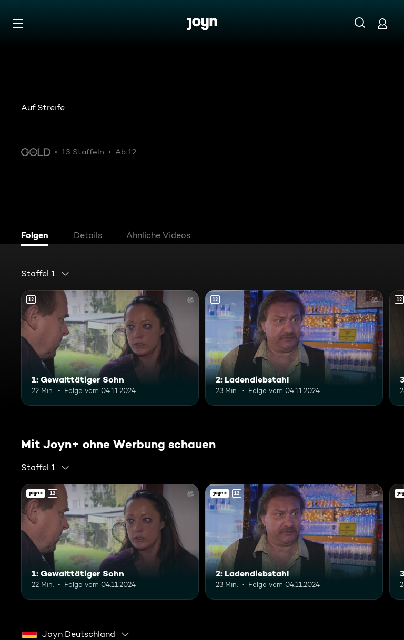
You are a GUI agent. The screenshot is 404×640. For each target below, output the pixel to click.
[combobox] (45, 273)
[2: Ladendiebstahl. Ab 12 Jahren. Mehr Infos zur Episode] (294, 348)
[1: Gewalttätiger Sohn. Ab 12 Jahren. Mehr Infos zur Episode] (110, 348)
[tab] (37, 236)
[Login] (382, 23)
